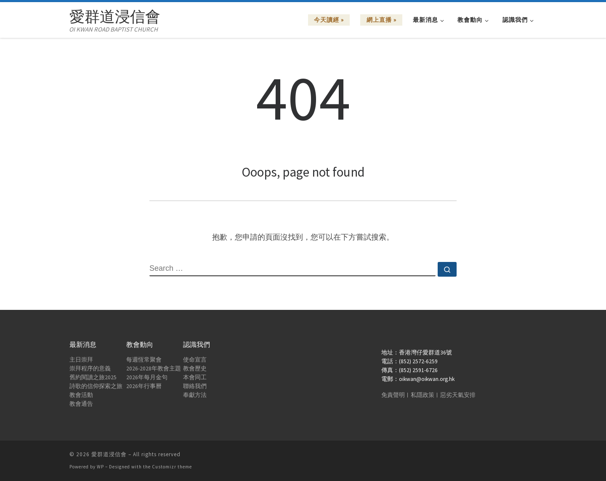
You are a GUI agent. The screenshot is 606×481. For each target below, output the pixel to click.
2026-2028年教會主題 (153, 368)
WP (100, 467)
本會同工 (195, 377)
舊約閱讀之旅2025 (93, 377)
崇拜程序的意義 (90, 368)
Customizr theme (172, 467)
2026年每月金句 (146, 377)
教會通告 (81, 403)
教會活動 (81, 395)
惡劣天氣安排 (458, 395)
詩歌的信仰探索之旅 (95, 386)
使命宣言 (195, 359)
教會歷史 (195, 368)
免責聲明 (393, 395)
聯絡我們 (195, 386)
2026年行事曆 (144, 386)
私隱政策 (422, 395)
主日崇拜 (81, 359)
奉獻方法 (195, 395)
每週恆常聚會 (144, 359)
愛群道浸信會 (109, 454)
